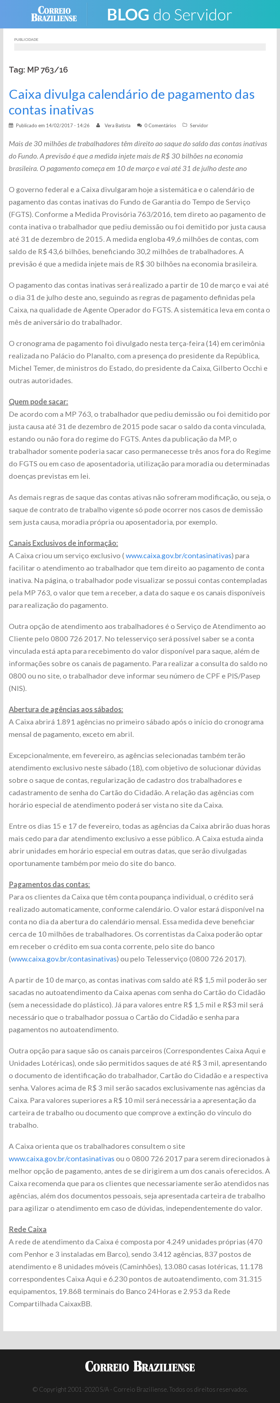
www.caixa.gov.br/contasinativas (178, 555)
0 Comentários (160, 125)
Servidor (199, 125)
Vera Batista (118, 125)
